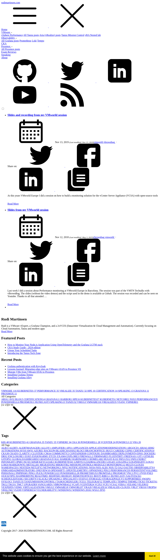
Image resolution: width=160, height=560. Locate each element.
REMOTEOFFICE (83, 476)
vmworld (99, 142)
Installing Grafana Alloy (20, 377)
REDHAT (67, 476)
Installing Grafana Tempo (20, 374)
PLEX (40, 473)
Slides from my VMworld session (28, 209)
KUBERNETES (27, 390)
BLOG (19, 399)
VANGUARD (45, 484)
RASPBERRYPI (25, 476)
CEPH (129, 450)
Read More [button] (6, 331)
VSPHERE (132, 402)
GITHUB (148, 456)
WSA (96, 490)
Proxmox (7, 46)
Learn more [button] (99, 556)
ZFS (102, 490)
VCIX (99, 484)
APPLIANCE (81, 448)
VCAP (76, 484)
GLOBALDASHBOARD (25, 459)
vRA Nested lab (93, 35)
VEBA (122, 484)
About (4, 57)
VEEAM (131, 484)
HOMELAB (96, 459)
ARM (150, 448)
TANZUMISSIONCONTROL (40, 481)
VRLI (135, 487)
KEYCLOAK (47, 462)
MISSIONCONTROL (82, 464)
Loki (34, 40)
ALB (5, 448)
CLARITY (25, 453)
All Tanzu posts (31, 35)
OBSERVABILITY (144, 467)
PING (32, 473)
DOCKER (150, 453)
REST (98, 476)
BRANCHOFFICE (95, 450)
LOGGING (122, 462)
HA (57, 459)
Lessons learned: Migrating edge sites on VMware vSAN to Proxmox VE (44, 369)
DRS (4, 456)
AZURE (39, 450)
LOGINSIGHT (137, 462)
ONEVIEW (43, 470)
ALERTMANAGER (30, 448)
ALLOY (46, 448)
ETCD (53, 456)
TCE (83, 481)
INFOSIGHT (8, 462)
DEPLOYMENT (127, 453)
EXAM (61, 456)
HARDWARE (80, 459)
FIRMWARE (101, 456)
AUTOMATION (10, 450)
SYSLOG (7, 481)
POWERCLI (124, 442)
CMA (48, 453)
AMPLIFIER (58, 448)
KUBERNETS (108, 399)
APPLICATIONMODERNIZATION (108, 448)
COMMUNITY (60, 453)
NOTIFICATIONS (78, 467)
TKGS (12, 484)
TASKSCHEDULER (67, 481)
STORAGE (95, 478)
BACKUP (50, 450)
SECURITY (31, 478)
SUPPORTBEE (133, 478)
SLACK (43, 478)
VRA (136, 442)
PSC (130, 473)
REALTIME (42, 476)
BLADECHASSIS (66, 450)
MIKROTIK (63, 464)
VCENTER (108, 442)
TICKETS (151, 481)
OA (120, 467)
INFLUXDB (138, 459)
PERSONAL (8, 473)
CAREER (119, 450)
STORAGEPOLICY (113, 478)
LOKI (5, 464)
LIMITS (79, 462)
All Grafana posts (10, 40)
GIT (140, 456)
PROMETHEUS (89, 473)
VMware (6, 32)
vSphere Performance (12, 35)
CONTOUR (94, 453)
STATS (83, 478)
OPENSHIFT (58, 470)
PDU (107, 470)
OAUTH (128, 467)
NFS (65, 467)
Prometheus (25, 40)
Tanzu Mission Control (72, 35)
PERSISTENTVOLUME (144, 470)
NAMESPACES (10, 467)
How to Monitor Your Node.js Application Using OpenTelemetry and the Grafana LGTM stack (55, 344)
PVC (137, 473)
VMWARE (9, 390)
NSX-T (113, 467)
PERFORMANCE (48, 390)
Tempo (40, 40)
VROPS (151, 487)
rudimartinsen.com (80, 14)
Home (4, 29)
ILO (116, 459)
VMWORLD (76, 487)
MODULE (100, 464)
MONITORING (116, 464)
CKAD (14, 453)
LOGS (150, 462)
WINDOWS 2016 (82, 490)
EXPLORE (73, 456)
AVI (12, 399)
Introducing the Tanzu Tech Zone (24, 353)
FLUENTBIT (116, 456)
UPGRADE (31, 484)
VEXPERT (7, 487)
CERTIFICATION (107, 390)
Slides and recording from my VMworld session (37, 115)
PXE (150, 473)
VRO (143, 487)
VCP (106, 484)
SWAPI (146, 478)
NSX (133, 399)
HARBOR (66, 399)
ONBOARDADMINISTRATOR (18, 470)
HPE (91, 390)
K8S (5, 442)
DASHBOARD (109, 453)
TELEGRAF (95, 481)
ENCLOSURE (16, 456)
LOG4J (111, 462)
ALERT (14, 448)
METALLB (33, 464)
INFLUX (125, 459)
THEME (133, 481)
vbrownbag (109, 142)
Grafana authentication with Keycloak (27, 366)
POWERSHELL (10, 402)
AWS (30, 450)
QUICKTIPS (8, 476)
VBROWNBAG (62, 484)
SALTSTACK (133, 476)
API (69, 448)
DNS (140, 453)
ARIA (5, 399)
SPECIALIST (70, 478)
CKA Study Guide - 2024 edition (24, 347)
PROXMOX (9, 393)
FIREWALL (87, 456)
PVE (143, 473)
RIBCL (106, 476)
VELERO (142, 484)
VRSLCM (7, 490)
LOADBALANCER (95, 462)
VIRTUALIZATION (34, 487)
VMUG (82, 402)
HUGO (108, 459)
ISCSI (27, 462)
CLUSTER (37, 453)
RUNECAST (42, 402)
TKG (4, 484)
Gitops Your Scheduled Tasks (22, 350)
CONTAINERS (78, 453)
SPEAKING (126, 390)
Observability (9, 38)
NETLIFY (37, 467)
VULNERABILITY (47, 490)
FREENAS (130, 456)
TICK (142, 481)
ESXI (28, 456)
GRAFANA (141, 390)
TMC (20, 484)
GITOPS (6, 459)
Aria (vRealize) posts (50, 35)
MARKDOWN (17, 464)
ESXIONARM (40, 456)
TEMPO (122, 481)
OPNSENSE (96, 470)
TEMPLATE (110, 481)
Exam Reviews (8, 52)
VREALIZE (67, 390)
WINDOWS (65, 490)
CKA (4, 43)
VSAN (121, 402)
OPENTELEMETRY (77, 470)
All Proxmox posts (10, 49)
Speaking (6, 54)
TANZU (81, 390)
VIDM (18, 487)
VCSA (113, 484)
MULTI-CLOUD (135, 464)
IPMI (19, 462)
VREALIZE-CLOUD (119, 487)
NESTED (25, 467)
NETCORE (123, 399)
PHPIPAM (22, 473)
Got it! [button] (152, 556)
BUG (109, 450)
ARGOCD (133, 448)
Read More (13, 203)
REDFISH (55, 476)
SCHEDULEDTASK (12, 478)
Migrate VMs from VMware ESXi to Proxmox (31, 372)
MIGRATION (48, 464)
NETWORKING (52, 467)
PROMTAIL (105, 473)
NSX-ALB (102, 467)
